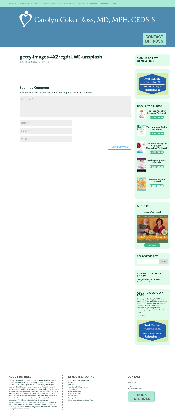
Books (26, 399)
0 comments (44, 38)
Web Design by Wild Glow (27, 410)
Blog (114, 4)
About (11, 4)
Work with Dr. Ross (28, 4)
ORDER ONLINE (156, 94)
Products (68, 4)
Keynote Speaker (50, 4)
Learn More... (141, 293)
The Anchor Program (87, 4)
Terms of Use (47, 410)
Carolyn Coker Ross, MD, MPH (51, 406)
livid (24, 38)
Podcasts (104, 4)
